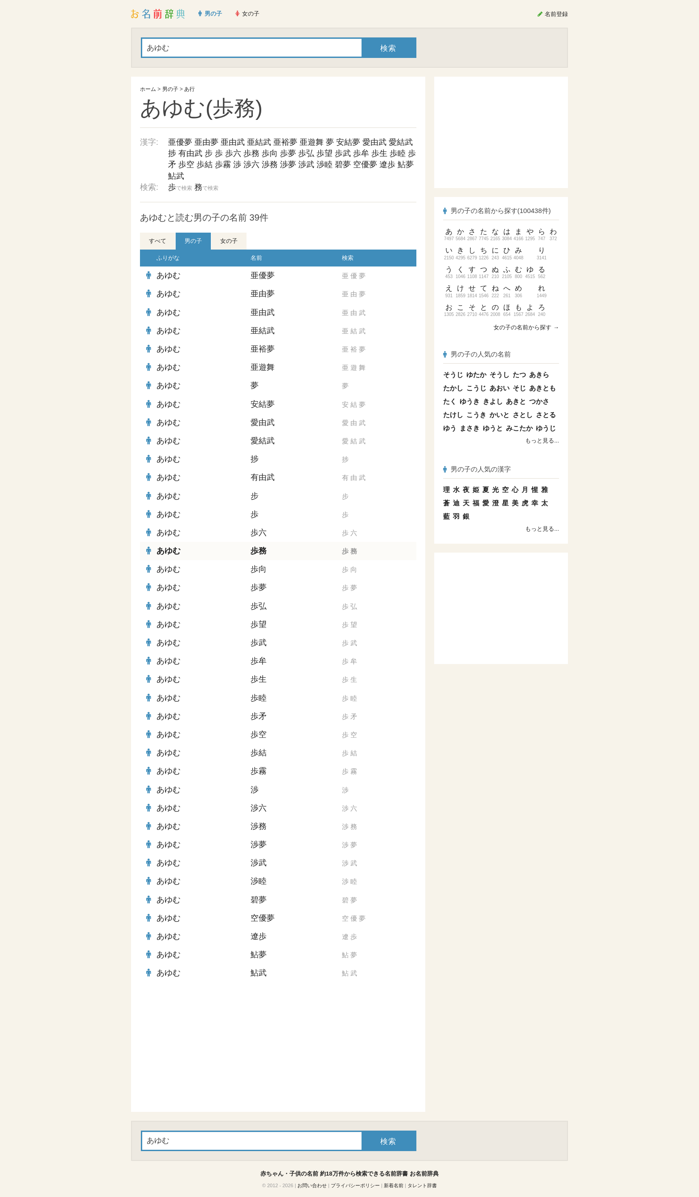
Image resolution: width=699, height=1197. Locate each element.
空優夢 (365, 164)
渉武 (306, 164)
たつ (519, 374)
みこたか (519, 428)
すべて (157, 241)
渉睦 (325, 164)
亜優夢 (180, 142)
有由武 (190, 153)
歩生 (379, 153)
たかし (453, 388)
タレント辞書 (422, 1185)
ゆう (449, 428)
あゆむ (168, 275)
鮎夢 (406, 164)
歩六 (233, 153)
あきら (539, 374)
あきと (516, 401)
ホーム (148, 89)
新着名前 (393, 1185)
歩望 (325, 153)
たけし (453, 414)
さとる (546, 414)
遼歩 (387, 164)
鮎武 (176, 176)
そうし (499, 374)
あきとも (542, 388)
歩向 (270, 153)
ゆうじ (546, 428)
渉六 (251, 164)
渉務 (270, 164)
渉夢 (288, 164)
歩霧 (223, 164)
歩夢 (288, 153)
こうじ (476, 388)
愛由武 (374, 142)
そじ (519, 388)
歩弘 (306, 153)
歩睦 (398, 153)
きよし (493, 401)
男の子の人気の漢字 (477, 469)
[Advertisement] (207, 1047)
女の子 (229, 241)
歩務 (251, 153)
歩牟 (361, 153)
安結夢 (348, 142)
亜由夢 (206, 142)
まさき (470, 428)
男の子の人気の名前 (477, 354)
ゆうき (470, 401)
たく (449, 401)
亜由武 (233, 142)
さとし (523, 414)
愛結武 (401, 142)
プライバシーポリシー (355, 1185)
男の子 (170, 89)
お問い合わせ (312, 1185)
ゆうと (493, 428)
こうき (476, 414)
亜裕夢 (285, 142)
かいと (499, 414)
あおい (499, 388)
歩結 (205, 164)
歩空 (186, 164)
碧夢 (343, 164)
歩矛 (259, 716)
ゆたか (476, 374)
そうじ (453, 374)
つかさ (539, 401)
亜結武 (259, 142)
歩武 (343, 153)
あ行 (189, 89)
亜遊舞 (312, 142)
